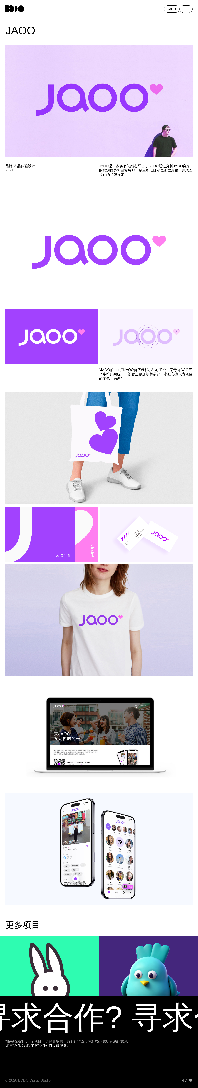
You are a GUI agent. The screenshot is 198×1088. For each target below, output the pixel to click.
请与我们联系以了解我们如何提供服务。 (37, 1046)
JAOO (104, 166)
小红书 (187, 1080)
